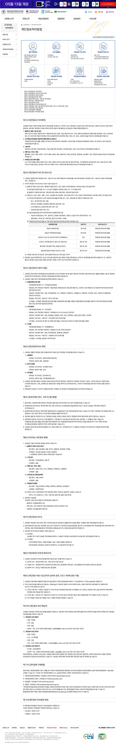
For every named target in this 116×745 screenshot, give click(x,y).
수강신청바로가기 (108, 4)
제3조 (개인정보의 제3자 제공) (33, 95)
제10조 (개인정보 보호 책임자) (33, 108)
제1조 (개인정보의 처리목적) (33, 91)
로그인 (88, 12)
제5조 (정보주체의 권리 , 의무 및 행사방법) (37, 99)
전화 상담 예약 (74, 728)
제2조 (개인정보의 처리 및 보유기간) (35, 93)
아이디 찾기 (6, 39)
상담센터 (76, 19)
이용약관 (5, 54)
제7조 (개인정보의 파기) (31, 102)
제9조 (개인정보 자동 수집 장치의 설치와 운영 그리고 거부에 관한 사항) (46, 106)
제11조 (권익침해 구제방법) (32, 110)
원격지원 (110, 12)
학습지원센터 (43, 19)
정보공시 (22, 728)
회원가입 (99, 12)
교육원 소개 (9, 19)
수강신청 (92, 19)
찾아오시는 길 (63, 728)
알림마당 (61, 19)
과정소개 (25, 19)
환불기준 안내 (32, 728)
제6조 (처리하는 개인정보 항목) (34, 101)
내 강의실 (8, 25)
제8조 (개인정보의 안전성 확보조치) (35, 104)
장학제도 (14, 728)
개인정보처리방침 (8, 49)
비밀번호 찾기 (7, 44)
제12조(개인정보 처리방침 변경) (34, 112)
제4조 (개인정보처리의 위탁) (33, 97)
